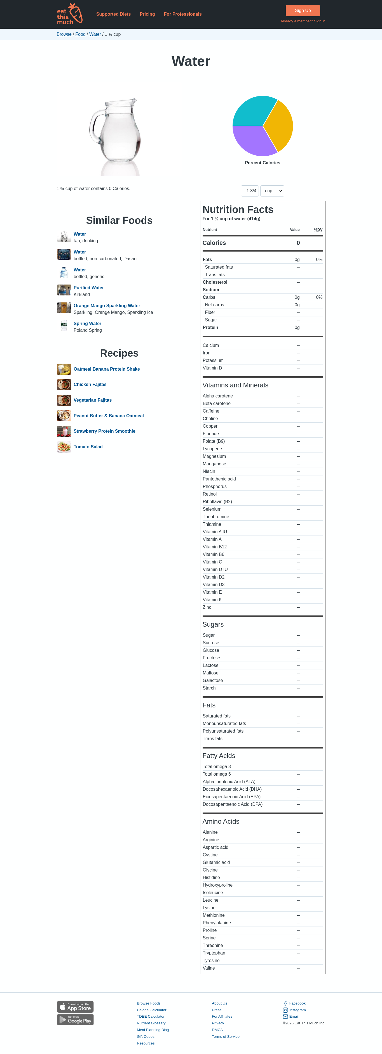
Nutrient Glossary (151, 1023)
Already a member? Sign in (302, 21)
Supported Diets (113, 14)
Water (95, 34)
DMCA (217, 1030)
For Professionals (183, 14)
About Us (219, 1003)
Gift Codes (145, 1036)
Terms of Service (226, 1036)
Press (216, 1010)
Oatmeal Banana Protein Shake (107, 369)
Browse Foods (149, 1003)
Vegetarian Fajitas (93, 400)
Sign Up (303, 10)
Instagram (294, 1010)
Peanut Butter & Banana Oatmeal (109, 415)
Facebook (294, 1003)
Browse (64, 34)
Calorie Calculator (151, 1010)
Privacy (218, 1023)
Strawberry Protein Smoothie (104, 431)
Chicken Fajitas (90, 384)
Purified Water (89, 287)
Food (80, 34)
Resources (145, 1043)
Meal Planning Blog (153, 1030)
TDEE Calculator (151, 1016)
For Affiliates (222, 1016)
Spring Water (87, 323)
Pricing (147, 14)
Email (291, 1016)
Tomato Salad (88, 447)
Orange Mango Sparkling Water (107, 305)
